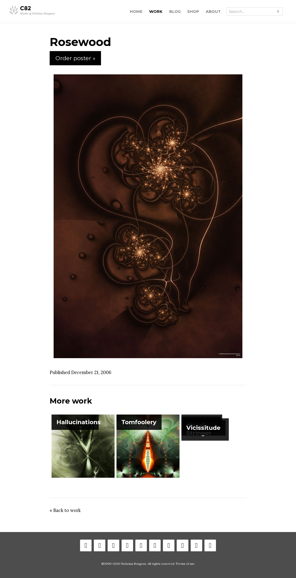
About (213, 11)
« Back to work (65, 510)
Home (136, 11)
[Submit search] (278, 11)
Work (155, 11)
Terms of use (185, 564)
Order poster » (75, 58)
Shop (193, 11)
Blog (175, 11)
